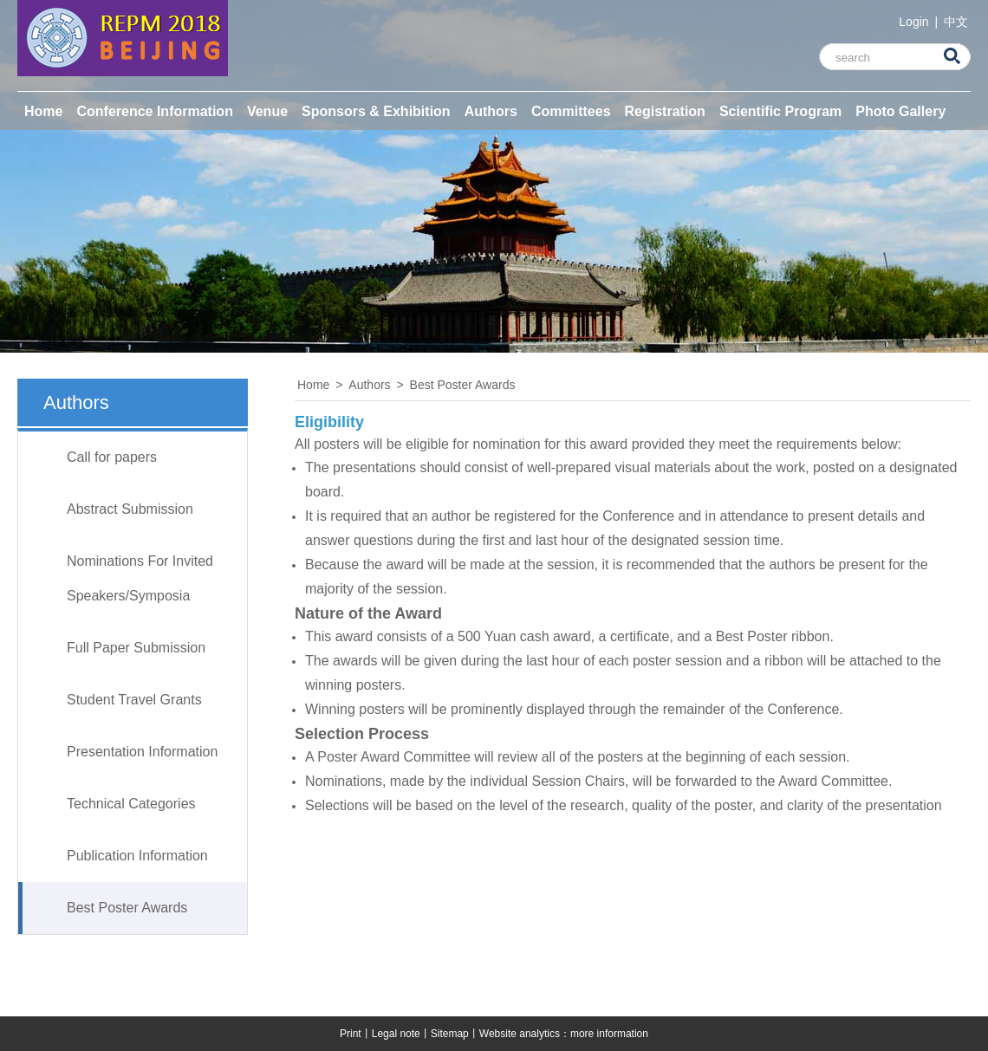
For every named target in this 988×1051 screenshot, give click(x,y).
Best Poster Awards (127, 907)
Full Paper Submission (136, 647)
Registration (665, 111)
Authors (491, 111)
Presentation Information (142, 751)
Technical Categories (131, 803)
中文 (956, 22)
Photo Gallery (900, 111)
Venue (267, 111)
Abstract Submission (130, 509)
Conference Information (154, 111)
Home (43, 111)
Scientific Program (780, 111)
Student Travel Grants (134, 699)
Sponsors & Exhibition (376, 111)
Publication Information (137, 855)
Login (915, 22)
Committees (571, 111)
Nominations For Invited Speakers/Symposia (140, 578)
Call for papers (112, 457)
